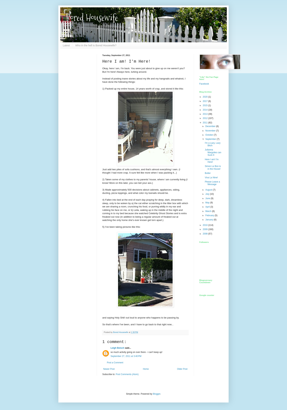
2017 (205, 101)
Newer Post (109, 369)
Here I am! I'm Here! (212, 160)
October (209, 135)
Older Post (182, 369)
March (208, 211)
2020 (205, 97)
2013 (205, 114)
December (210, 126)
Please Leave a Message (212, 183)
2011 (205, 122)
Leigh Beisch (117, 348)
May (207, 202)
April (207, 207)
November (210, 130)
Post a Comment (115, 362)
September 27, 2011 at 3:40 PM (126, 356)
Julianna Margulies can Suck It (213, 152)
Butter (208, 173)
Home (146, 369)
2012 (205, 118)
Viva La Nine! (211, 177)
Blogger (156, 394)
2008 (205, 233)
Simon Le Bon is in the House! (213, 167)
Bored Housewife (92, 17)
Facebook (204, 84)
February (210, 215)
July (207, 194)
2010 (205, 225)
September (211, 139)
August (209, 190)
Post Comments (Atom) (127, 374)
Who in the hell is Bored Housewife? (95, 45)
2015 (205, 105)
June (208, 198)
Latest (66, 45)
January (209, 219)
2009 (205, 229)
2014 (205, 110)
